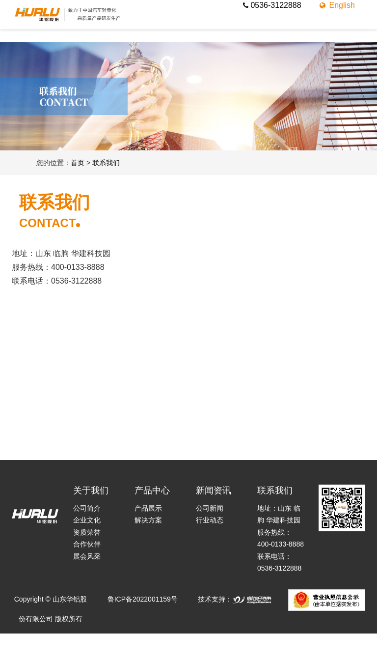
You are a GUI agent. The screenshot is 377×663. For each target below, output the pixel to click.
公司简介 (87, 508)
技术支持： (234, 599)
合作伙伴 (87, 544)
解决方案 (148, 520)
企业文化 (87, 520)
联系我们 (106, 163)
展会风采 (87, 556)
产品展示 (148, 508)
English (336, 5)
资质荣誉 (87, 532)
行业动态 (209, 520)
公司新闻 (209, 508)
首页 (77, 163)
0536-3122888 (272, 5)
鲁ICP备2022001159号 (143, 599)
